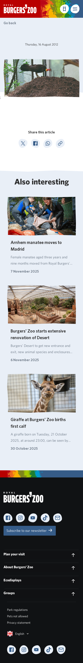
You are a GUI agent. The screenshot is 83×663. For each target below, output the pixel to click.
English (18, 633)
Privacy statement (19, 623)
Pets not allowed (17, 616)
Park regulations (17, 610)
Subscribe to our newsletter (29, 530)
